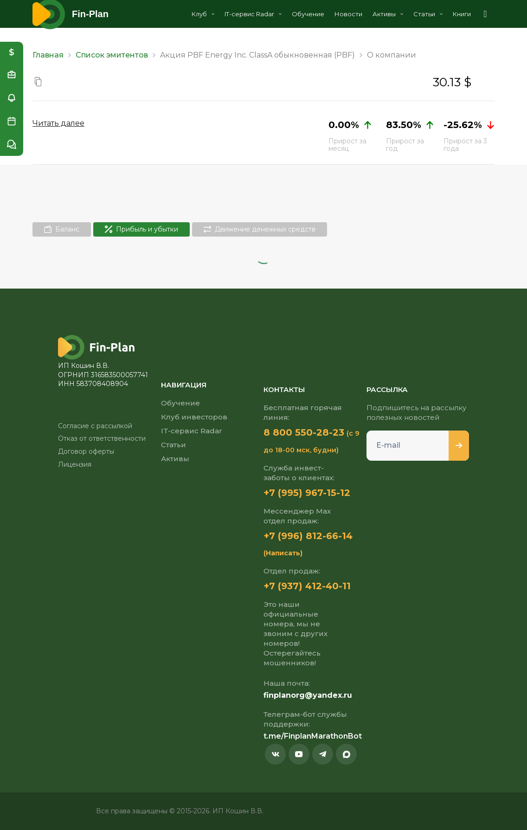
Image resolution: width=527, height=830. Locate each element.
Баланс (61, 229)
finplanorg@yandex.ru (308, 695)
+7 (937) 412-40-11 (307, 586)
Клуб (203, 14)
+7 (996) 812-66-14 (308, 535)
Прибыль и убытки (141, 229)
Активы (388, 14)
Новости (348, 14)
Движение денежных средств (259, 229)
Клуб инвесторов (194, 416)
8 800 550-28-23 (304, 432)
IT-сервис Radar (253, 14)
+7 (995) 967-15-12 (307, 492)
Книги (462, 14)
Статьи (428, 14)
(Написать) (283, 553)
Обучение (308, 14)
